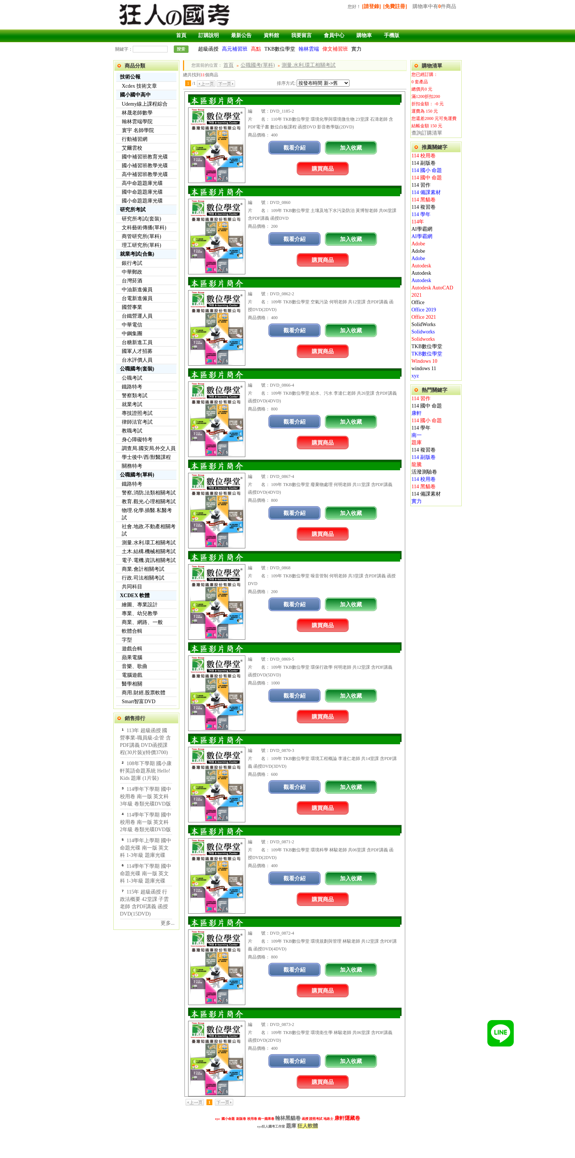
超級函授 (208, 49)
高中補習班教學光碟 (145, 174)
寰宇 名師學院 (138, 130)
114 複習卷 (423, 207)
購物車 (364, 35)
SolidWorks (423, 324)
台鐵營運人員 (137, 316)
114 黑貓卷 (423, 199)
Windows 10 (424, 361)
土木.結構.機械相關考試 (149, 551)
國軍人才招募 (137, 351)
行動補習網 (134, 139)
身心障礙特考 (137, 439)
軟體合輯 (132, 631)
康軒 (416, 413)
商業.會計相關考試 (143, 569)
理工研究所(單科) (141, 245)
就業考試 (132, 404)
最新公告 (241, 35)
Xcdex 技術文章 (139, 86)
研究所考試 (133, 209)
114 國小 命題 (426, 170)
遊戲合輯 (132, 648)
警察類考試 (134, 395)
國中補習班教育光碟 (145, 157)
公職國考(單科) (137, 475)
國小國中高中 (135, 95)
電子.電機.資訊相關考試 (149, 560)
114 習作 (421, 185)
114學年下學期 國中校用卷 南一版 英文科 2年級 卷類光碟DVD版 (145, 822)
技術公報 (130, 77)
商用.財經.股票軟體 (143, 692)
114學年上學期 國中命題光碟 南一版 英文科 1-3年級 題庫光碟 (145, 848)
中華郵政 (132, 272)
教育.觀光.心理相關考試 (149, 501)
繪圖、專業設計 (140, 604)
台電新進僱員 (137, 298)
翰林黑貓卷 (288, 1118)
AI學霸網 (421, 229)
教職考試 (132, 431)
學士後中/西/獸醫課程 (146, 457)
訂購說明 (208, 35)
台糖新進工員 (137, 342)
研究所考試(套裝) (141, 219)
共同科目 (132, 586)
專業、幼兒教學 (140, 613)
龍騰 (416, 464)
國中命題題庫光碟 (142, 192)
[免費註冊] (395, 6)
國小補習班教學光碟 (145, 165)
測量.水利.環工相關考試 (149, 542)
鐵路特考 (132, 387)
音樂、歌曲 (134, 666)
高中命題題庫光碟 (142, 183)
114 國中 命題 (426, 177)
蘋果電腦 (132, 657)
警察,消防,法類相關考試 (149, 493)
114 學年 (421, 214)
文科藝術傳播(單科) (144, 227)
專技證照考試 (137, 413)
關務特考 (132, 466)
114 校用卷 (423, 155)
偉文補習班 (335, 49)
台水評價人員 (137, 360)
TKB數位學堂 (279, 49)
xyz (415, 376)
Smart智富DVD (138, 701)
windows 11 (423, 368)
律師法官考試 (137, 422)
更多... (168, 923)
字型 (127, 640)
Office (418, 302)
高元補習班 (235, 49)
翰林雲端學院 (137, 121)
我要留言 (301, 35)
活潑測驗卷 (424, 472)
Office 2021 (423, 317)
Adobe (418, 243)
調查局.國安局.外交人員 (149, 448)
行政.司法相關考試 (143, 578)
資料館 (271, 35)
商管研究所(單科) (141, 236)
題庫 (416, 442)
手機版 (391, 35)
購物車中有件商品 (434, 6)
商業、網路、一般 (142, 622)
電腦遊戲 (132, 675)
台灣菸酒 (132, 281)
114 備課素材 (426, 192)
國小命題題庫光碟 (142, 201)
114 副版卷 (423, 163)
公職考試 (132, 378)
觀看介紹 (294, 148)
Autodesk (421, 266)
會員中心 (334, 35)
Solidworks (423, 332)
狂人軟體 (307, 1126)
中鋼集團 (132, 333)
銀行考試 (132, 263)
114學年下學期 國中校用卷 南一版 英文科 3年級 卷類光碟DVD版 (145, 796)
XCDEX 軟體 (135, 595)
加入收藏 (351, 148)
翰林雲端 (309, 49)
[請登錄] (371, 6)
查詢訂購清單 (426, 133)
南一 (416, 435)
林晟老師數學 (137, 113)
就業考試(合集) (137, 254)
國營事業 (132, 307)
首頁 (181, 35)
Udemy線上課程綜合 (145, 104)
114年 (417, 221)
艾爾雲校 (132, 148)
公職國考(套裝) (137, 369)
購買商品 (323, 168)
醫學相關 (132, 684)
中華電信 (132, 325)
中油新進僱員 (137, 289)
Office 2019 (423, 310)
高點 (256, 49)
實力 (356, 49)
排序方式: (286, 83)
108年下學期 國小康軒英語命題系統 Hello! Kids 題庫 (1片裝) (146, 771)
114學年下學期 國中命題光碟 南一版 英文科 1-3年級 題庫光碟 (145, 873)
